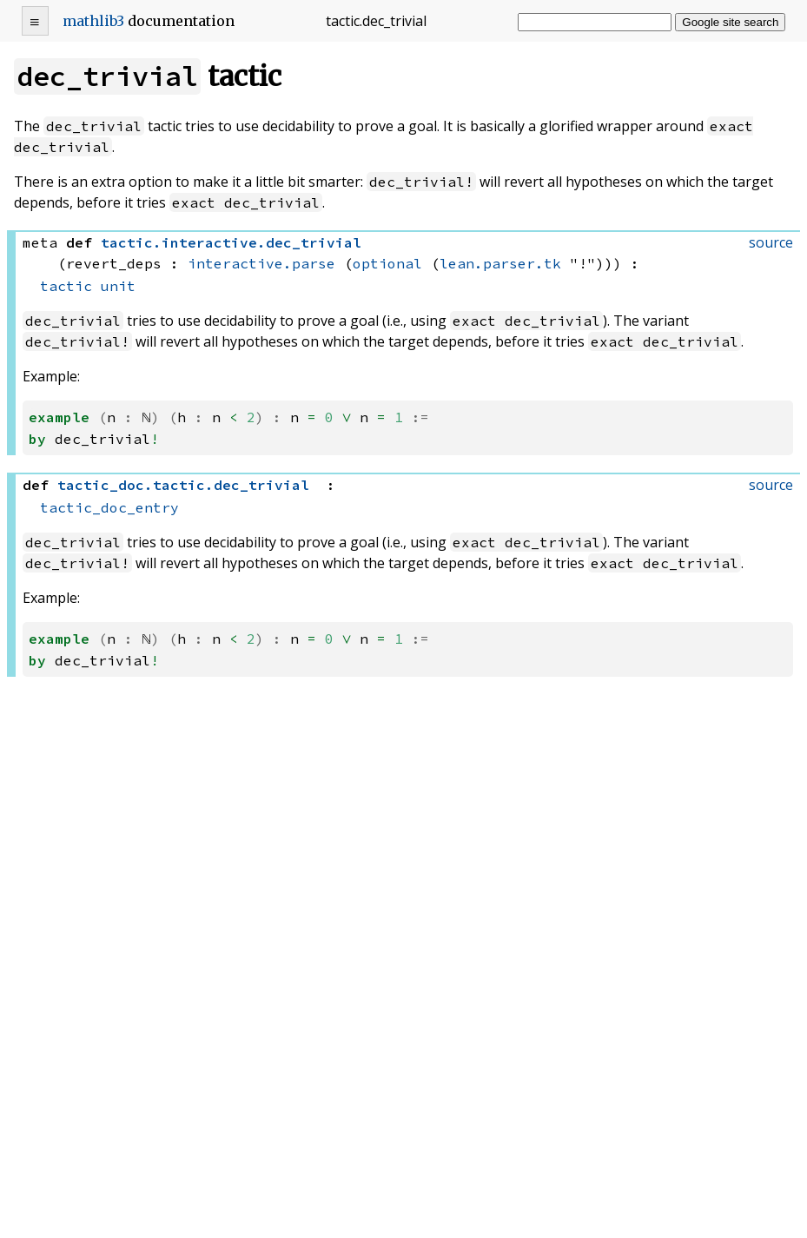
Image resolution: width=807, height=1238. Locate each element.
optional (387, 263)
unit (118, 286)
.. (231, 242)
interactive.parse (261, 263)
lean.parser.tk (500, 263)
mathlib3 (93, 21)
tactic (66, 286)
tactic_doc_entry (109, 506)
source (771, 242)
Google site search (730, 22)
